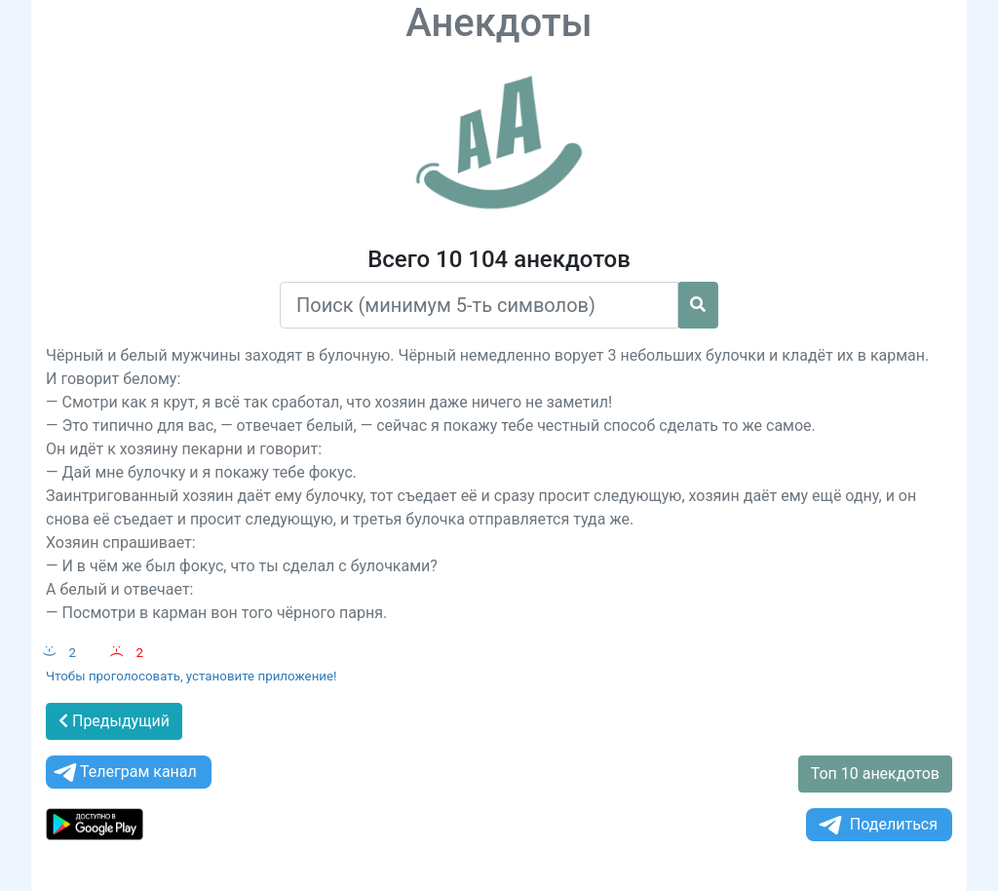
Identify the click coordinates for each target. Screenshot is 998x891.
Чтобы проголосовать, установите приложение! (191, 676)
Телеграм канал (124, 772)
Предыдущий (114, 721)
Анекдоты (499, 23)
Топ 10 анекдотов (875, 773)
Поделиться (877, 825)
